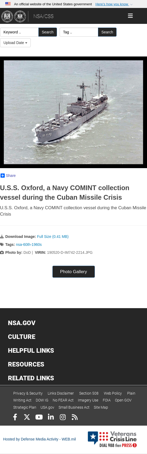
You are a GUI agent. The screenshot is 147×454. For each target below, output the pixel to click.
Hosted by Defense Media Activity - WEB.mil (39, 439)
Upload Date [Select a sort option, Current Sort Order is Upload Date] (15, 43)
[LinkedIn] (50, 418)
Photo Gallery (73, 271)
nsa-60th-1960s (29, 244)
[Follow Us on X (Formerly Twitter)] (27, 418)
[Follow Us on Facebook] (15, 418)
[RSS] (74, 418)
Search (48, 32)
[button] (114, 4)
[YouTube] (38, 418)
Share (8, 175)
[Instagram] (62, 418)
